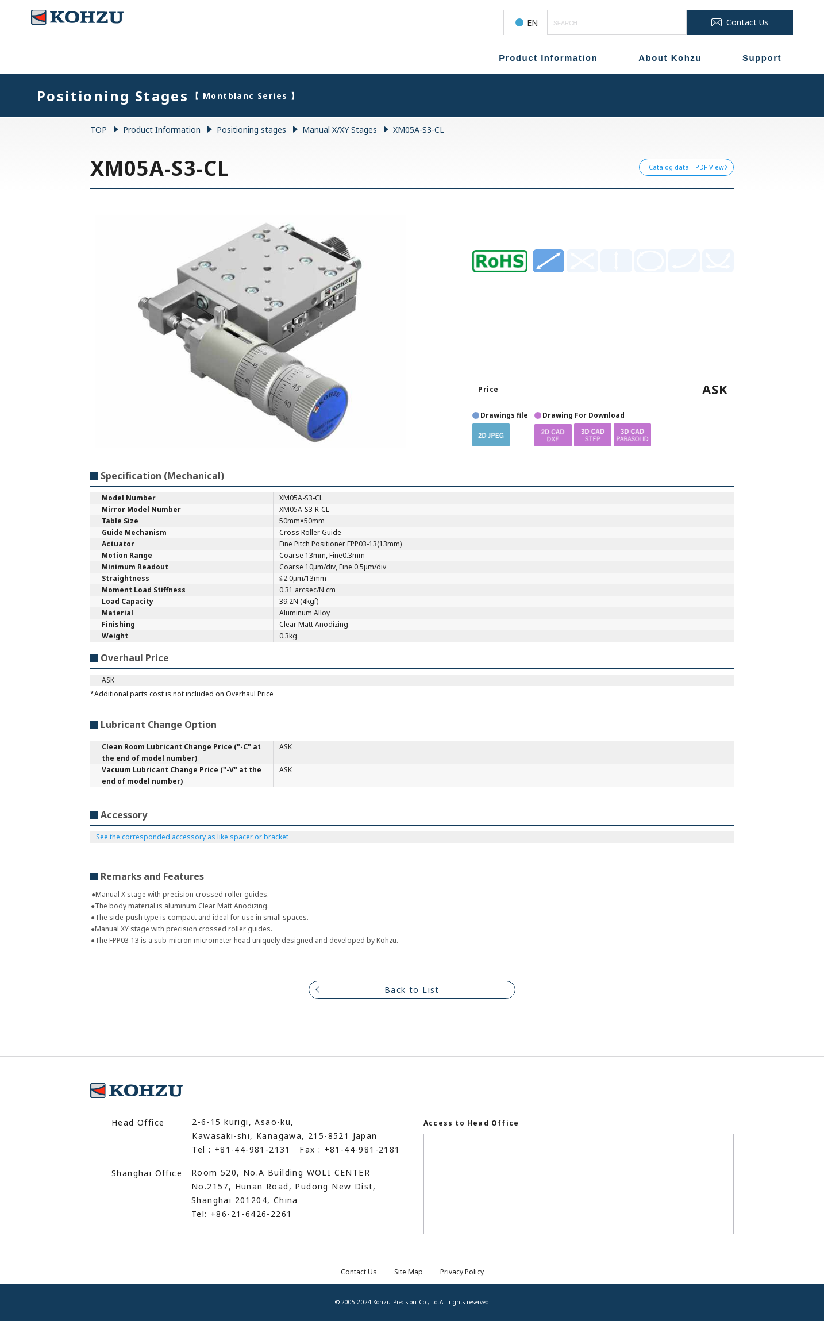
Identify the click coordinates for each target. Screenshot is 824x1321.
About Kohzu (670, 58)
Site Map (408, 1272)
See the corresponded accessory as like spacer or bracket (192, 837)
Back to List (412, 989)
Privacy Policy (462, 1272)
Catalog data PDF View (686, 167)
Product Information (548, 58)
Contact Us (359, 1272)
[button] (491, 434)
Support (761, 58)
